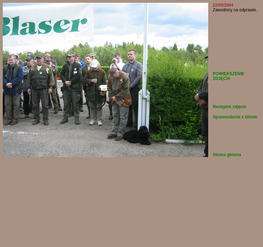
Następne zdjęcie (229, 106)
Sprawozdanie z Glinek (235, 117)
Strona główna (227, 154)
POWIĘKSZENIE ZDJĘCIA (228, 76)
